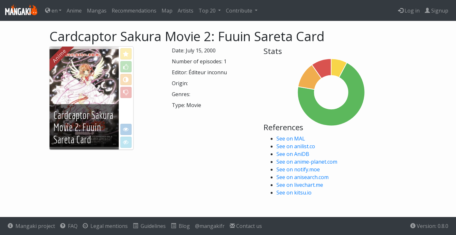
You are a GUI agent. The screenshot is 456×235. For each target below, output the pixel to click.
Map (167, 10)
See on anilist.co (295, 146)
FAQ (69, 226)
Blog (180, 226)
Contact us (246, 226)
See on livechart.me (299, 184)
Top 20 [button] (208, 10)
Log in (409, 10)
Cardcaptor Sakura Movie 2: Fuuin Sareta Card (83, 127)
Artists (185, 10)
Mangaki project (31, 226)
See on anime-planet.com (306, 161)
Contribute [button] (240, 10)
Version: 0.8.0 (429, 226)
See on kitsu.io (294, 192)
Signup (436, 10)
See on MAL (290, 138)
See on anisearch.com (302, 177)
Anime (74, 10)
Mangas (97, 10)
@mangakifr (210, 226)
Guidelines (149, 226)
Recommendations (134, 10)
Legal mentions (105, 226)
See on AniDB (292, 154)
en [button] (51, 10)
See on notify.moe (298, 169)
